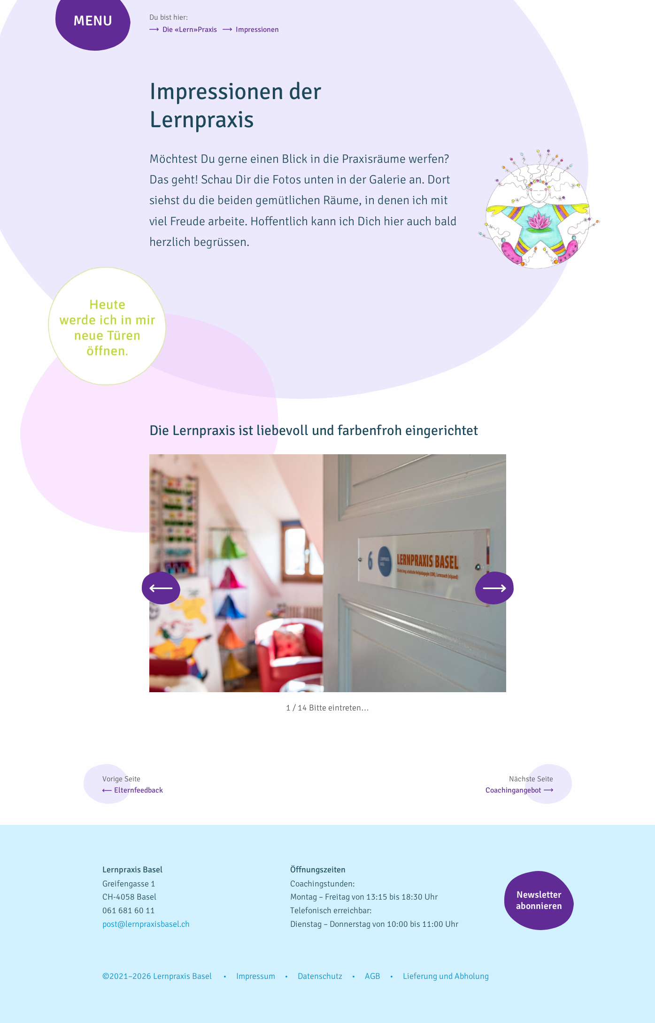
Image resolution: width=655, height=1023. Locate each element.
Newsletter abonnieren (539, 900)
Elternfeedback (138, 790)
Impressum (255, 976)
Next (494, 588)
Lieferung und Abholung (446, 976)
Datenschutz (320, 976)
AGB (372, 976)
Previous (161, 588)
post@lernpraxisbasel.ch (146, 924)
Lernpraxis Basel (562, 44)
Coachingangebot (513, 790)
